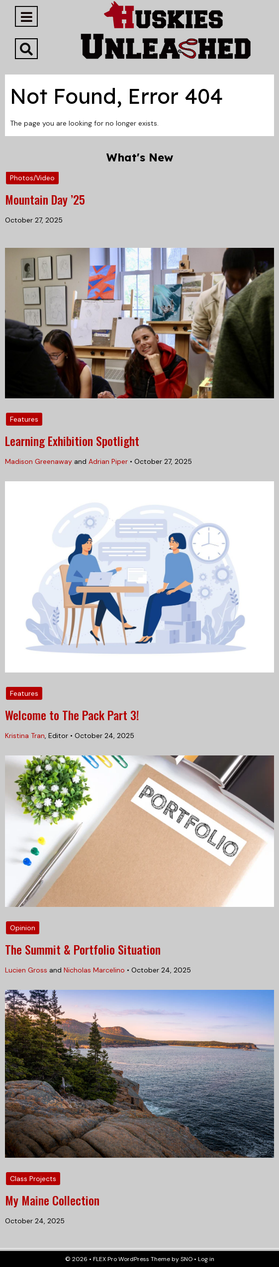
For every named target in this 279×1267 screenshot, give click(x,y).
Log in (206, 1259)
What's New (139, 157)
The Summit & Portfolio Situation (83, 949)
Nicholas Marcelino (94, 970)
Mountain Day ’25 (45, 199)
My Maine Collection (52, 1200)
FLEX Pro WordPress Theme (131, 1259)
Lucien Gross (26, 970)
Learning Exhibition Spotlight (72, 440)
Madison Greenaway (38, 461)
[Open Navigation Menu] (26, 16)
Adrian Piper (108, 461)
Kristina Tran (25, 735)
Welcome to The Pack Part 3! (72, 715)
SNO (186, 1259)
